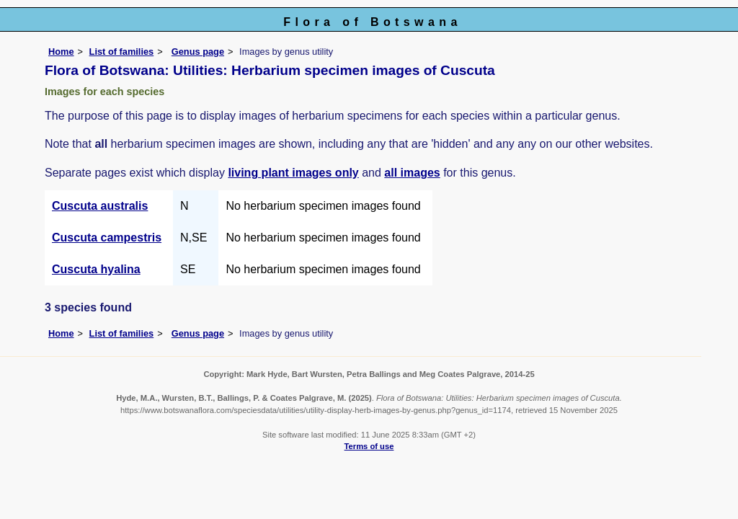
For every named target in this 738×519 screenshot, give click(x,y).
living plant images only (293, 173)
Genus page (198, 51)
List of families (121, 51)
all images (412, 173)
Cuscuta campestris (106, 237)
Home (61, 51)
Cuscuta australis (100, 206)
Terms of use (369, 446)
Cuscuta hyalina (96, 269)
